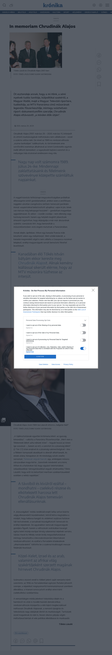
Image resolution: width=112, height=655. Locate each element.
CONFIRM (40, 356)
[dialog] (56, 328)
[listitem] (56, 320)
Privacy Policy (68, 364)
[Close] (94, 291)
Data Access (56, 364)
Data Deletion (43, 364)
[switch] (83, 325)
